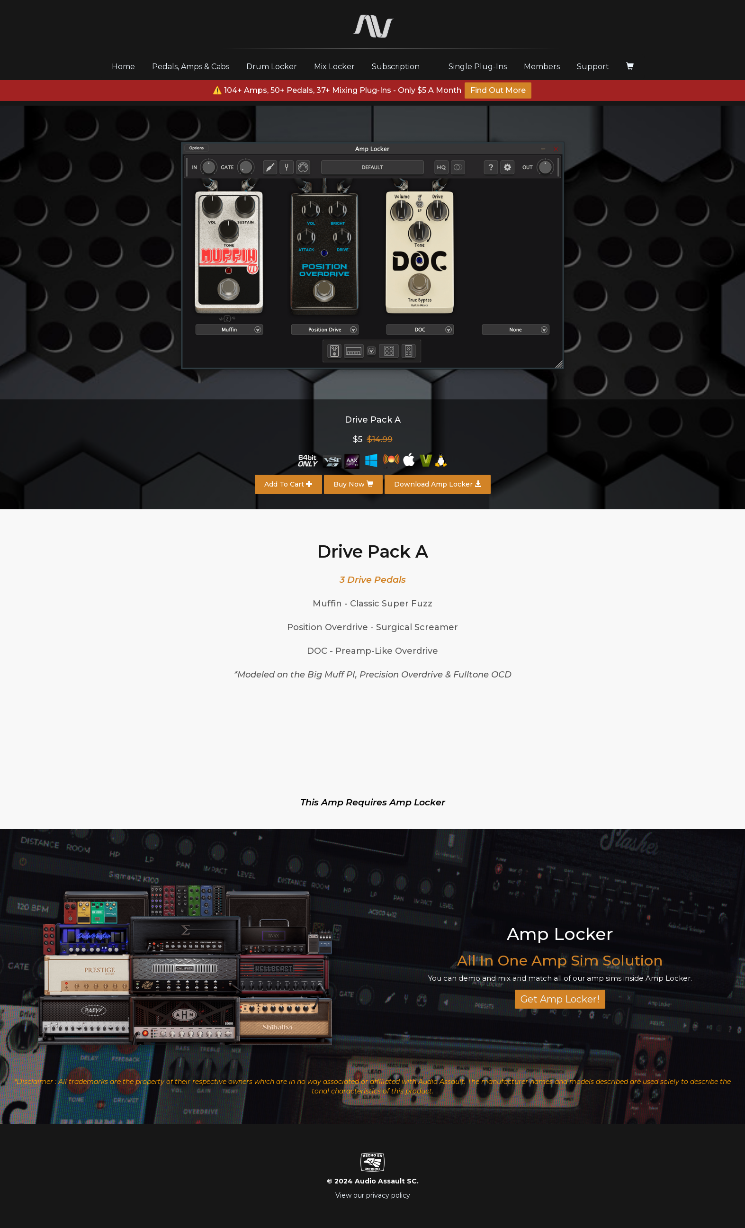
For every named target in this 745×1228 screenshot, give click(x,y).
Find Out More (498, 90)
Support (593, 66)
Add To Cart (288, 484)
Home (127, 66)
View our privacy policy (372, 1195)
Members (542, 66)
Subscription (396, 66)
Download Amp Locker (437, 484)
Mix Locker (334, 66)
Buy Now (353, 484)
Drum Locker (271, 66)
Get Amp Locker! (560, 999)
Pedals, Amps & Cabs (190, 66)
